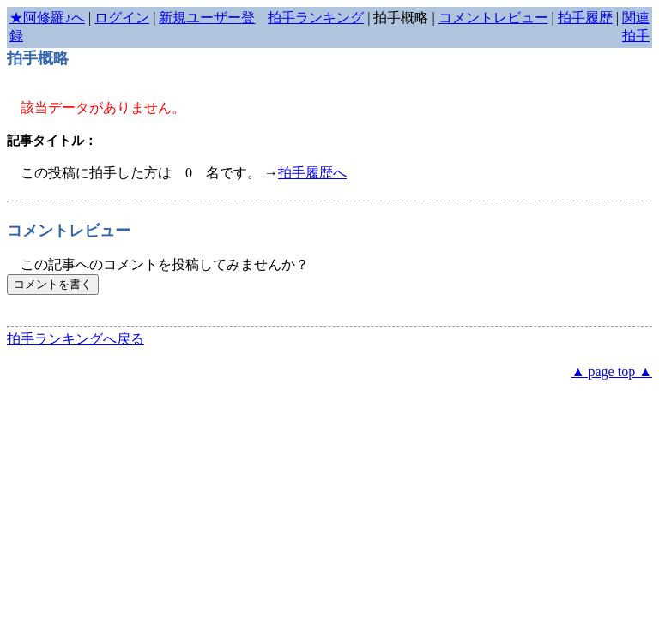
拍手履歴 (585, 17)
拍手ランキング (316, 17)
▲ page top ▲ (611, 371)
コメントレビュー (493, 17)
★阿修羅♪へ (47, 17)
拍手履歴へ (312, 172)
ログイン (121, 17)
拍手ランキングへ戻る (75, 339)
